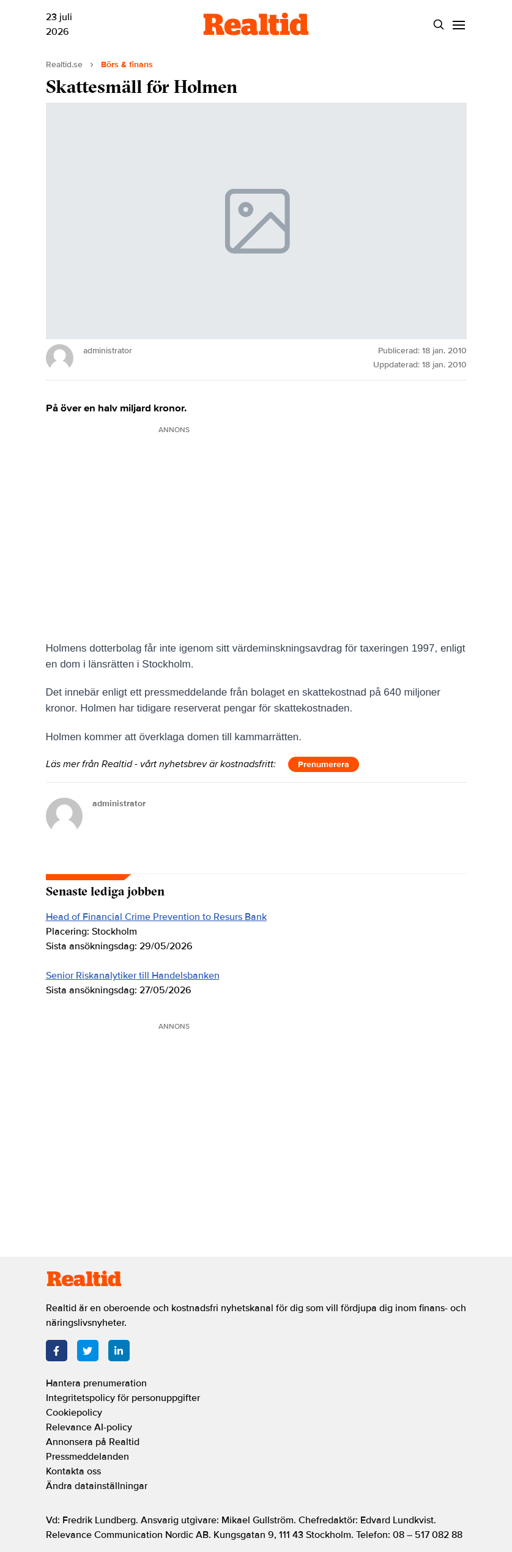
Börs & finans (127, 64)
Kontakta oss (73, 1471)
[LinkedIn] (119, 1350)
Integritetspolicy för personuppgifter (123, 1398)
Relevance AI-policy (89, 1427)
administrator (119, 803)
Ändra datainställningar (96, 1486)
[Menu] (459, 24)
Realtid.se (64, 64)
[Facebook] (56, 1350)
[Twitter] (87, 1350)
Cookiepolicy (74, 1413)
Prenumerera (323, 764)
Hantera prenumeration (96, 1383)
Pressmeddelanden (87, 1457)
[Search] (439, 24)
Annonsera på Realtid (92, 1442)
